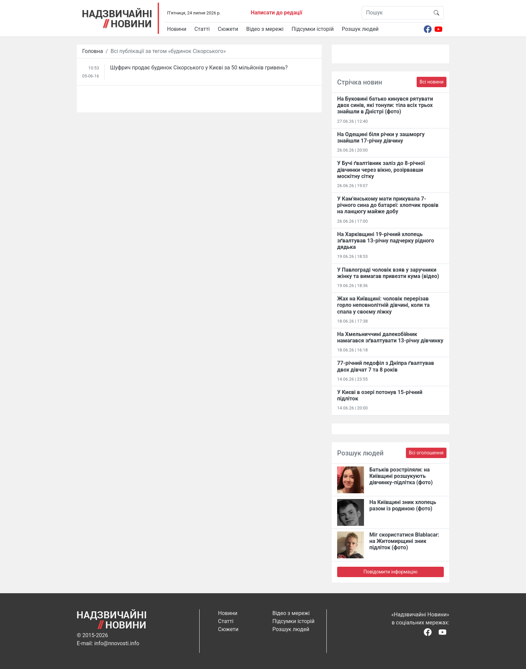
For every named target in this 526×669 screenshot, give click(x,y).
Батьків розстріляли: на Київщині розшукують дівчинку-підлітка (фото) (401, 476)
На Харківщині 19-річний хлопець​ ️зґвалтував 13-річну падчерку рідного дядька (385, 240)
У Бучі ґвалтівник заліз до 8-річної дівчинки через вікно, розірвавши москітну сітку (381, 169)
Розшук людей (360, 29)
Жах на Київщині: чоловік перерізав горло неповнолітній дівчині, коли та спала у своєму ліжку (383, 305)
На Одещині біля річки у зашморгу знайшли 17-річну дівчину (381, 137)
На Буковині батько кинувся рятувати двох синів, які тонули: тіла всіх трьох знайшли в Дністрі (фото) (385, 105)
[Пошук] (395, 12)
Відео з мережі (264, 29)
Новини (176, 29)
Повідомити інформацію (390, 571)
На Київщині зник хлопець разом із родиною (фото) (402, 505)
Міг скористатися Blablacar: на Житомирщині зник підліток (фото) (404, 541)
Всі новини (431, 82)
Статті (202, 29)
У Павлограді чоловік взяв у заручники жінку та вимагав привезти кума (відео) (388, 273)
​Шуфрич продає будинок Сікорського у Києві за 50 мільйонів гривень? (198, 67)
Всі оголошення (426, 452)
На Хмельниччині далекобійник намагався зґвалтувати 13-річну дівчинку (390, 337)
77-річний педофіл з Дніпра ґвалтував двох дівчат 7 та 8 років (385, 366)
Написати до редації (276, 12)
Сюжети (228, 29)
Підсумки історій (313, 29)
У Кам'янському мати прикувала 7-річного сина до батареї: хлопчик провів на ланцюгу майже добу (387, 205)
